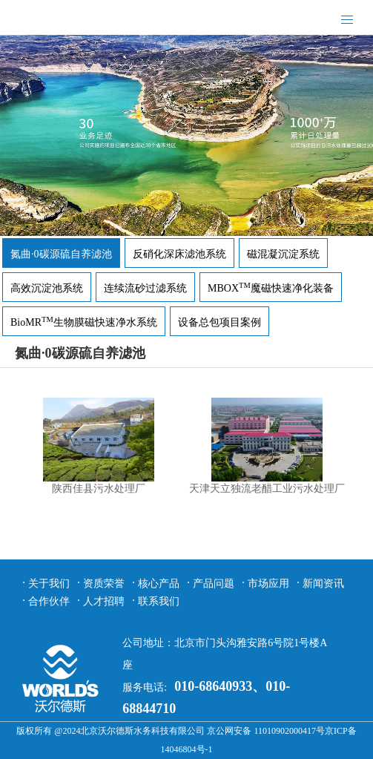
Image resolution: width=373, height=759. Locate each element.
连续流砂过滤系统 (145, 288)
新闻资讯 (323, 583)
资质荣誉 (104, 583)
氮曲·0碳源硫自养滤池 (61, 254)
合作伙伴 (49, 601)
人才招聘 (104, 601)
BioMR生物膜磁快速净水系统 (83, 322)
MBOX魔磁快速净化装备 (271, 288)
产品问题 (213, 583)
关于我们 (49, 583)
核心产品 (158, 583)
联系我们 (158, 601)
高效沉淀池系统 (46, 288)
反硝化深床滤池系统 (179, 254)
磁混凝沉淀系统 (283, 254)
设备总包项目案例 (219, 322)
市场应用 (268, 583)
